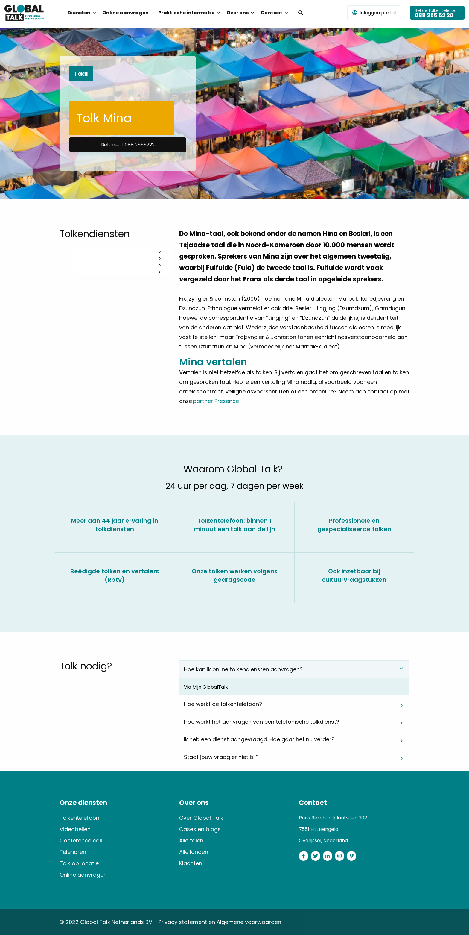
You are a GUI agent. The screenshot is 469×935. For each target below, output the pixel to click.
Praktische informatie (186, 12)
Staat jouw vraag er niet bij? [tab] (221, 757)
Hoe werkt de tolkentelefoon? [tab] (223, 704)
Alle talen (191, 840)
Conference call (81, 840)
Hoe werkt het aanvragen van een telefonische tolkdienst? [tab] (261, 721)
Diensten (79, 12)
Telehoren (73, 852)
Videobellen (75, 829)
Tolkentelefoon (79, 818)
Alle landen (193, 852)
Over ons (237, 12)
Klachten (190, 863)
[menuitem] (80, 13)
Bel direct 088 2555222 (128, 144)
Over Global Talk (201, 818)
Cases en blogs (200, 829)
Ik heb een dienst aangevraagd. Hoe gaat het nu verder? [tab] (259, 739)
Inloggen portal (374, 12)
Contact (271, 12)
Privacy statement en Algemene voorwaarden (219, 922)
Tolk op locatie (79, 863)
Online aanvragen (125, 12)
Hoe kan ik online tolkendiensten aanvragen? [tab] (243, 669)
